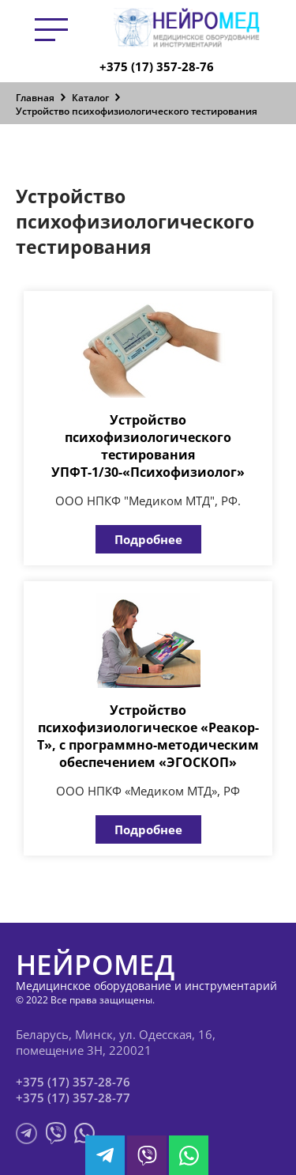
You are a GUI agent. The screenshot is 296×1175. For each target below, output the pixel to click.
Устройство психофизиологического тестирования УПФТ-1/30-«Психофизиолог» (148, 446)
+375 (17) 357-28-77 (73, 1097)
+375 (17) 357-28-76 (156, 66)
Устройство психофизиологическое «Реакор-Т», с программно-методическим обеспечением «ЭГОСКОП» (148, 736)
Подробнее (148, 539)
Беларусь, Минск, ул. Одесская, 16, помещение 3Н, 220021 (115, 1042)
